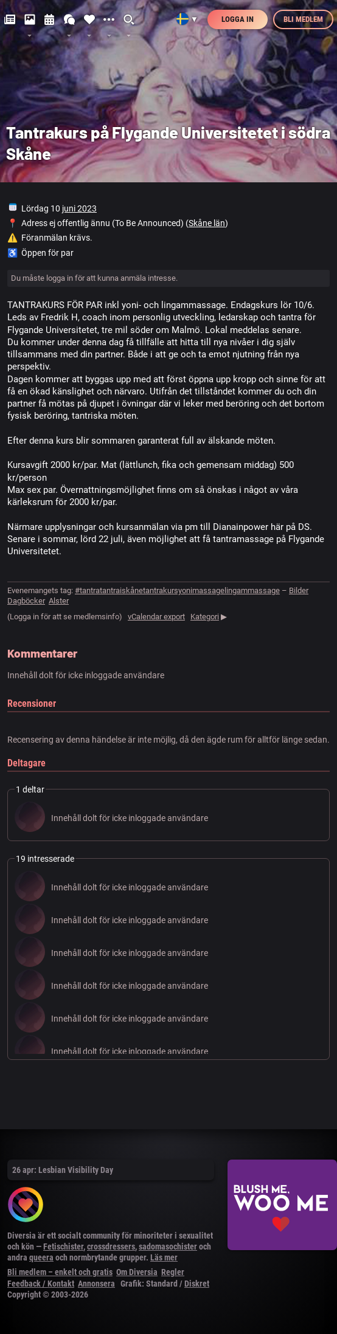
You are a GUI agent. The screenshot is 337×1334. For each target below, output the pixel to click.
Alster (59, 600)
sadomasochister (168, 1246)
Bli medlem (303, 19)
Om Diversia (137, 1272)
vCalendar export (156, 616)
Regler (172, 1272)
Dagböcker (26, 600)
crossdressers (111, 1246)
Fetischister (63, 1246)
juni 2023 (79, 208)
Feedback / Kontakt (40, 1283)
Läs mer (164, 1257)
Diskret (196, 1283)
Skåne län (207, 223)
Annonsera (96, 1283)
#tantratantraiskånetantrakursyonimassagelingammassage (177, 590)
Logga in (237, 19)
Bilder (298, 590)
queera (41, 1257)
